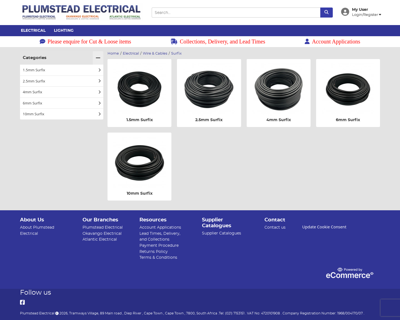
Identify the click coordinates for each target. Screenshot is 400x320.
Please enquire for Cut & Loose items (85, 41)
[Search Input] (236, 13)
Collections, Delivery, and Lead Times (218, 41)
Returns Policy (153, 252)
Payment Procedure (159, 245)
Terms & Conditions (158, 257)
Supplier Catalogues (221, 233)
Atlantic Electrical (99, 239)
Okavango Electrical (102, 233)
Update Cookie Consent (324, 226)
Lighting (64, 31)
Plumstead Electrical (102, 227)
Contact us (275, 227)
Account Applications (332, 41)
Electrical (33, 31)
